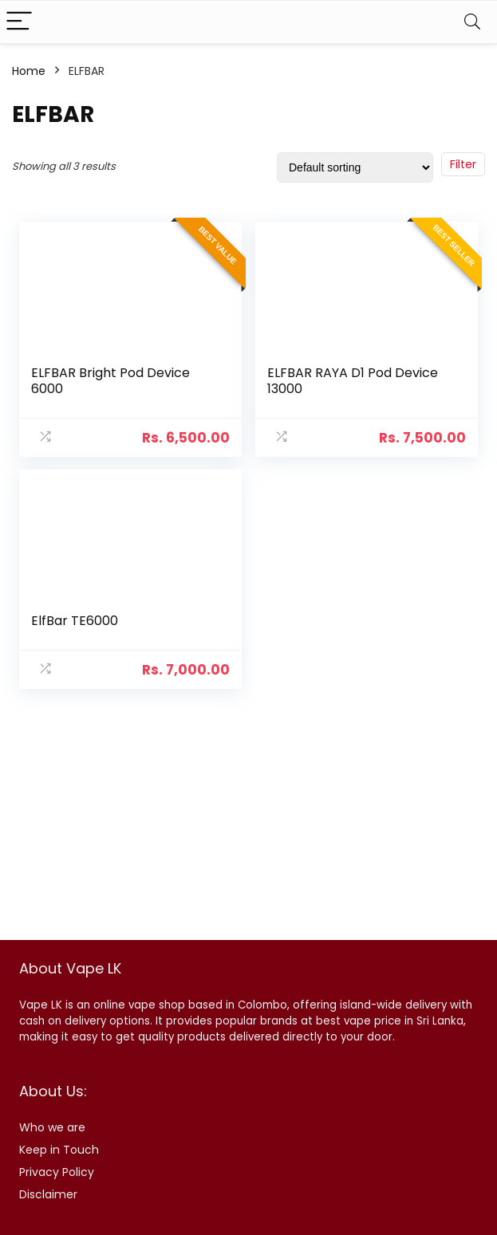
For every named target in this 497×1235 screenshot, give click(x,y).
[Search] (472, 22)
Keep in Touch (59, 1150)
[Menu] (19, 22)
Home (28, 71)
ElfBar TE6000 (74, 621)
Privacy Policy (56, 1172)
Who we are (52, 1127)
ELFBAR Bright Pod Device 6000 (110, 381)
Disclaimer (48, 1194)
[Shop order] (355, 167)
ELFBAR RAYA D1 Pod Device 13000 (352, 381)
